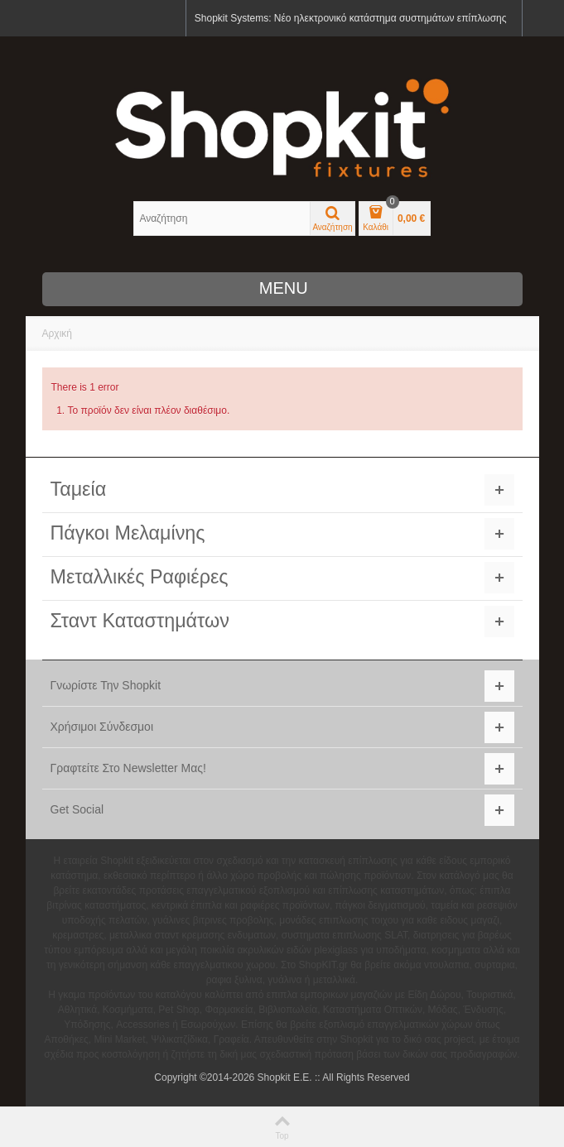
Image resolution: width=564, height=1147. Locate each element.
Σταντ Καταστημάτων (140, 620)
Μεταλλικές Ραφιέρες (140, 577)
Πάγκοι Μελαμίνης (128, 533)
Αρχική (57, 333)
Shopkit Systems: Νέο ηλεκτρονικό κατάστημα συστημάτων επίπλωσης (351, 18)
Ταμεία (79, 489)
